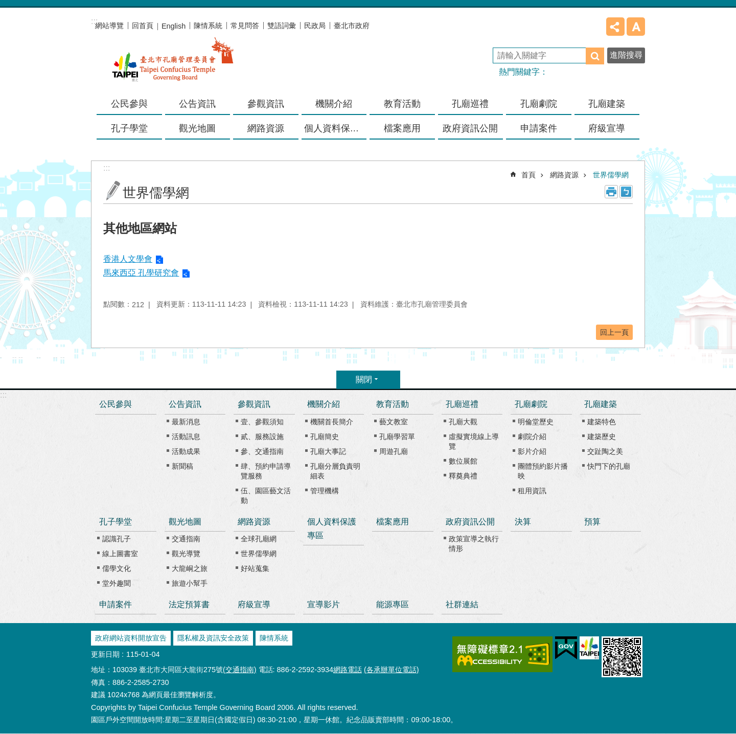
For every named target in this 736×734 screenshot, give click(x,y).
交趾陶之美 (605, 451)
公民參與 (129, 104)
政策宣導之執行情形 (474, 544)
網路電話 (347, 670)
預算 (592, 521)
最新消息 (186, 422)
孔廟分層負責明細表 (335, 471)
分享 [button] (615, 26)
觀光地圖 (185, 521)
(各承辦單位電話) (391, 670)
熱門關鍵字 (519, 71)
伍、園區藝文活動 (266, 495)
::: (3, 395)
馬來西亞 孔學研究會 (141, 272)
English (174, 26)
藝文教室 (393, 422)
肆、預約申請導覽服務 (266, 471)
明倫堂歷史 (536, 422)
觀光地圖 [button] (197, 128)
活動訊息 (186, 436)
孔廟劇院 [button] (538, 104)
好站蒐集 (255, 568)
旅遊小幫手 (190, 583)
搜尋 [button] (595, 56)
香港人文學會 (127, 259)
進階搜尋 (626, 55)
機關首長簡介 (331, 422)
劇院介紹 (532, 436)
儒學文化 (116, 568)
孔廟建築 (600, 404)
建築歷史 (601, 436)
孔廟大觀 (463, 422)
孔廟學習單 (397, 436)
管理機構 (324, 491)
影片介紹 (532, 451)
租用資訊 (532, 491)
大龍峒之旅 (190, 568)
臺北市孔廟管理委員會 (173, 66)
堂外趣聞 (116, 583)
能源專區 (392, 604)
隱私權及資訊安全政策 (213, 638)
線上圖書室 (120, 553)
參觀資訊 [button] (265, 104)
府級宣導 (606, 128)
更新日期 (105, 654)
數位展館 (463, 461)
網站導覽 (109, 25)
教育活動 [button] (402, 104)
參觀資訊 (254, 404)
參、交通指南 (262, 451)
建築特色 (601, 422)
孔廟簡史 (324, 436)
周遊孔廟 (393, 451)
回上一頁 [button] (614, 332)
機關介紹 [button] (333, 104)
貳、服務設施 (262, 436)
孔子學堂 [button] (129, 128)
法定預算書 (189, 604)
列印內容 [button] (611, 191)
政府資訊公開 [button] (470, 128)
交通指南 (186, 539)
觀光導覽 (186, 553)
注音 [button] (626, 191)
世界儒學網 (611, 175)
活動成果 (186, 451)
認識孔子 (116, 539)
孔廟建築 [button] (606, 104)
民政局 (315, 25)
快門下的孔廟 (608, 466)
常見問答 (245, 25)
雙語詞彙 (281, 25)
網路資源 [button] (265, 128)
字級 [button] (636, 26)
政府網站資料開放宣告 (131, 638)
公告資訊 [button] (197, 104)
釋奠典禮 (463, 476)
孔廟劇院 (531, 404)
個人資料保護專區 (335, 128)
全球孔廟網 (259, 539)
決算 (523, 521)
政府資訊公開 (470, 521)
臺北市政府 (352, 25)
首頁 (528, 175)
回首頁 (142, 25)
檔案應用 (402, 128)
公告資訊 (185, 404)
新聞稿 (182, 466)
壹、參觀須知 (262, 422)
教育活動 (392, 404)
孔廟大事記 (328, 451)
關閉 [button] (364, 379)
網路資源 (564, 175)
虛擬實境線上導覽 (474, 441)
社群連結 (462, 604)
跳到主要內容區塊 (5, 5)
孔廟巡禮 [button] (470, 104)
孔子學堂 (115, 521)
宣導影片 (323, 604)
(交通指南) (240, 670)
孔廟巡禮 (462, 404)
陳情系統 (208, 25)
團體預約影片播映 (543, 471)
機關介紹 (323, 404)
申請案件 (538, 128)
